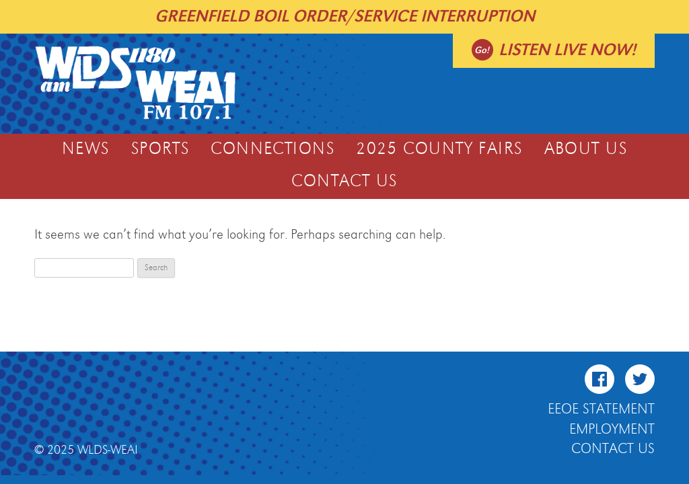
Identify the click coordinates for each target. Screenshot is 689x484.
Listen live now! (567, 50)
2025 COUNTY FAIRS (439, 149)
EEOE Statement (601, 409)
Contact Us (344, 181)
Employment (612, 429)
